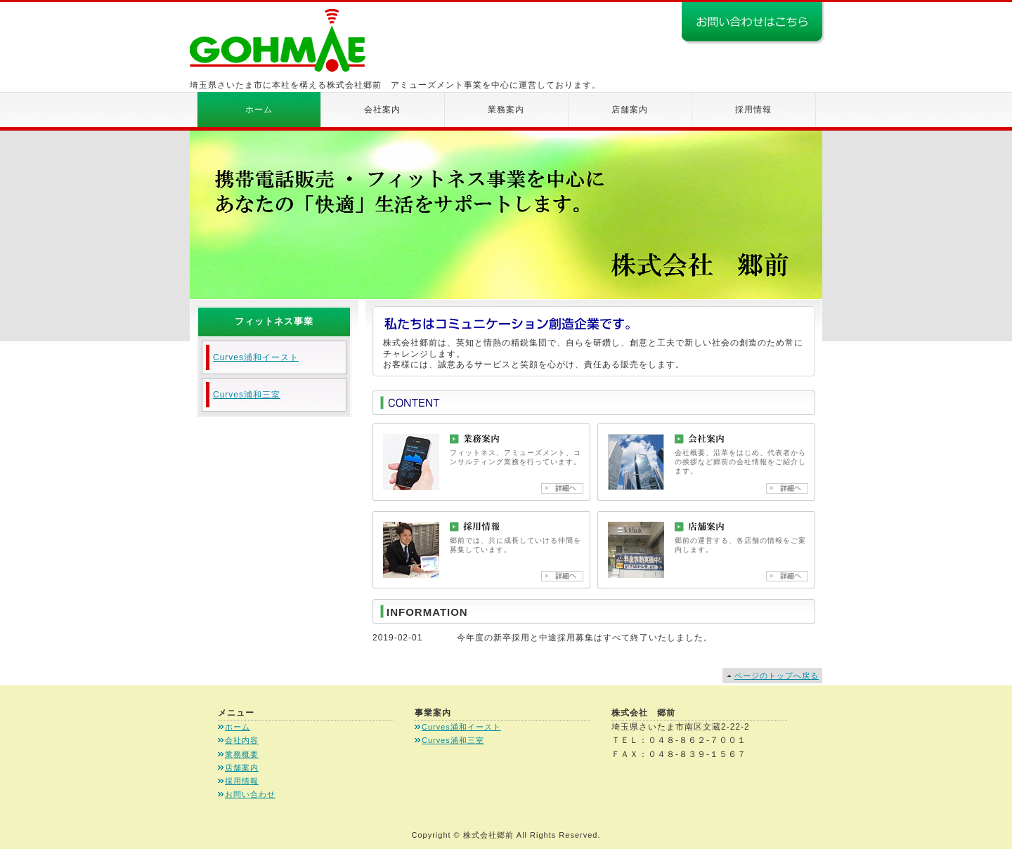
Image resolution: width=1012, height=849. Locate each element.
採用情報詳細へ (562, 576)
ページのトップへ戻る (776, 675)
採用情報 (753, 109)
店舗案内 (629, 109)
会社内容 (242, 740)
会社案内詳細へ (787, 488)
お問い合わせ (250, 794)
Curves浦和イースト (256, 357)
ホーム (259, 109)
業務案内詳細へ (562, 488)
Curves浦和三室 (246, 395)
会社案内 (382, 109)
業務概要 (242, 754)
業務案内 (506, 109)
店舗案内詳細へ (787, 576)
